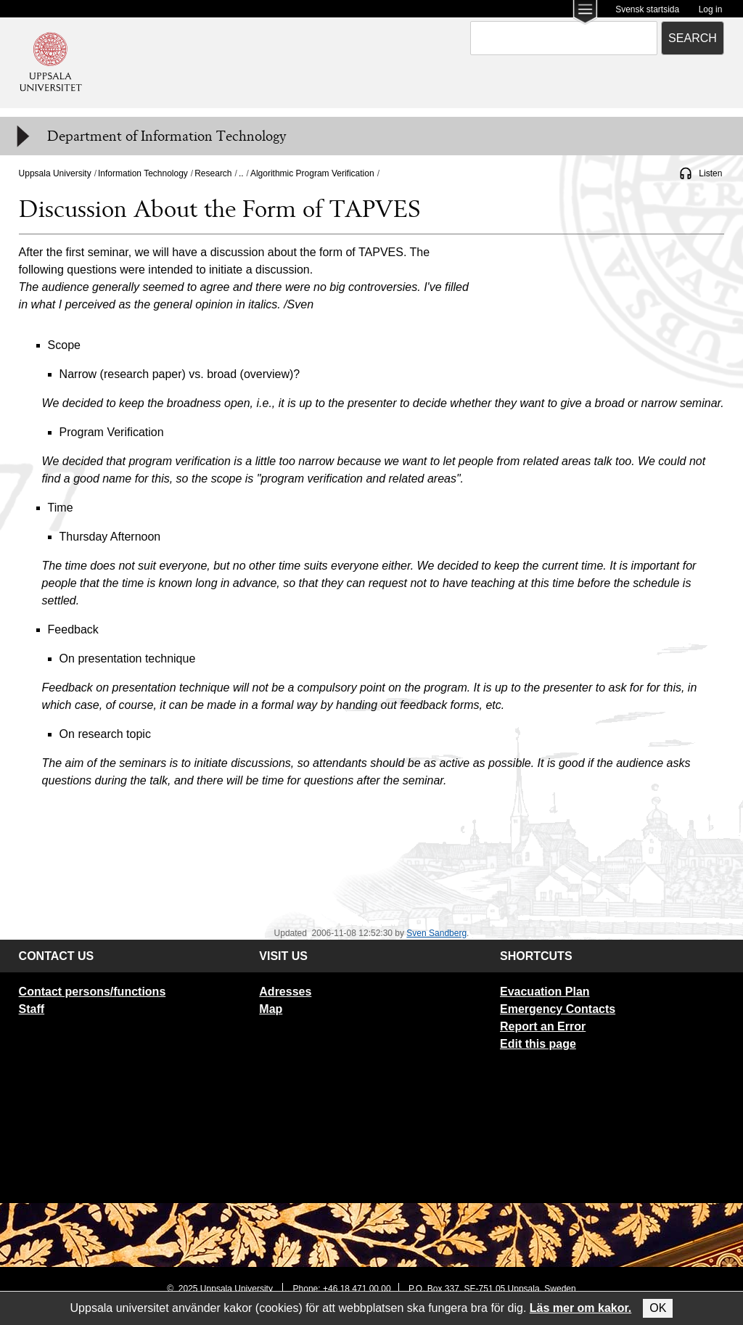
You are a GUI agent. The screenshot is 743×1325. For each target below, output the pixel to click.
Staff (32, 1009)
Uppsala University (55, 173)
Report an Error (543, 1026)
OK (657, 1308)
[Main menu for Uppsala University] (585, 13)
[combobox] (563, 38)
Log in (711, 9)
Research (212, 173)
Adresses (285, 991)
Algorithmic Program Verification (312, 173)
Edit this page (538, 1044)
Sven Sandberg (436, 933)
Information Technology (143, 173)
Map (270, 1009)
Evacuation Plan (545, 991)
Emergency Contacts (557, 1009)
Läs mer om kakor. (581, 1308)
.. (241, 173)
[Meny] (21, 136)
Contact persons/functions (92, 991)
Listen (710, 173)
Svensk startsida (647, 9)
